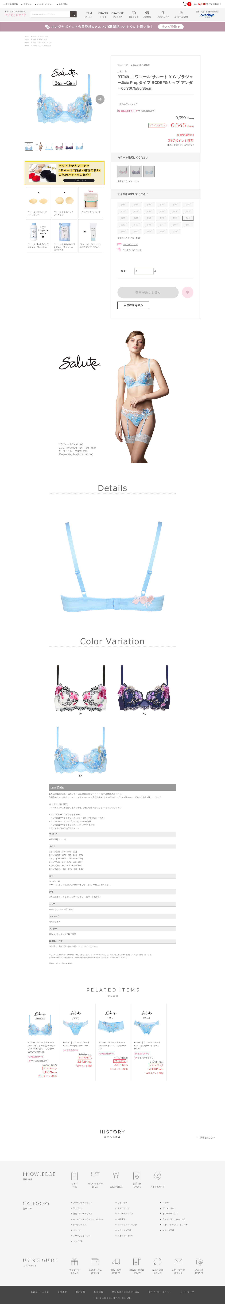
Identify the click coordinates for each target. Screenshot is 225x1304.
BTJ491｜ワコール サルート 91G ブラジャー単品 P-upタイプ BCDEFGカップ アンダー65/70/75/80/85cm (42, 1047)
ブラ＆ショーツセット (82, 1203)
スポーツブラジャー (81, 1236)
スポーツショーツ (125, 1236)
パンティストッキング (127, 1225)
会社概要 (62, 1292)
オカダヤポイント (45, 4)
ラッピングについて (132, 250)
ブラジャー (122, 1203)
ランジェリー (79, 1208)
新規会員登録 (12, 4)
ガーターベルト (169, 1208)
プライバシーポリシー (160, 1292)
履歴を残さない (207, 1137)
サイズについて (130, 244)
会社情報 (63, 4)
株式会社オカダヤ (40, 1292)
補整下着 (121, 1219)
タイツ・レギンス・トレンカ (175, 1225)
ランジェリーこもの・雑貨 (174, 1219)
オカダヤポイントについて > (180, 144)
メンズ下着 (78, 1241)
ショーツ (166, 1203)
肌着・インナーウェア (82, 1214)
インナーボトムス (170, 1214)
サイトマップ (187, 1292)
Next (100, 99)
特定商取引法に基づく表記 (126, 1292)
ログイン (27, 4)
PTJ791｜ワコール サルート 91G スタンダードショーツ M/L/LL (147, 1045)
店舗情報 (98, 1292)
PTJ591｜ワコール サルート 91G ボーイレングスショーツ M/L (112, 1045)
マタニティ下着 (124, 1230)
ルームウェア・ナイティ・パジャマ (88, 1219)
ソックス (77, 1230)
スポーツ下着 (168, 1230)
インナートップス (125, 1214)
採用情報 (80, 1292)
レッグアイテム (79, 1225)
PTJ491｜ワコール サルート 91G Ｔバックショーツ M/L (76, 1044)
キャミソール (123, 1208)
